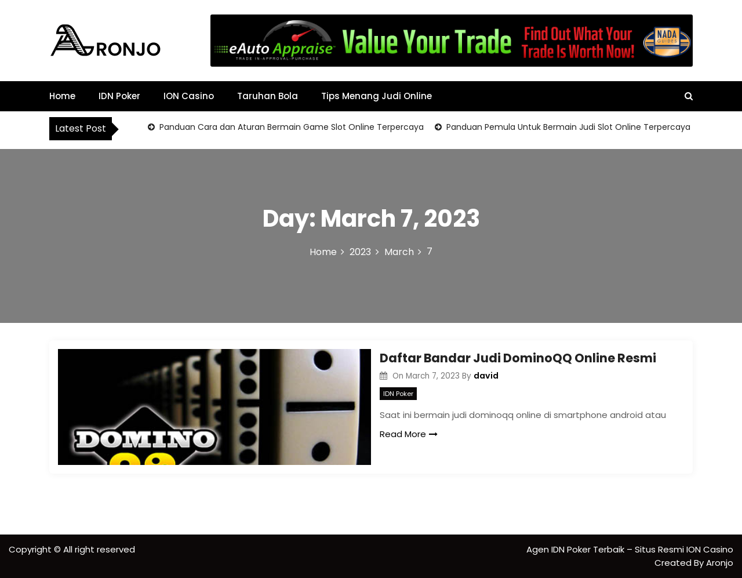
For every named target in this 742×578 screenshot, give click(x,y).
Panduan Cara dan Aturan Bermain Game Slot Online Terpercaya (290, 127)
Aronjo (719, 563)
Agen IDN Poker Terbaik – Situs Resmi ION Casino (629, 549)
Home (62, 96)
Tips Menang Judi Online (376, 96)
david (486, 375)
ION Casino (188, 96)
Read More (409, 434)
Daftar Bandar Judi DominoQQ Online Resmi (518, 358)
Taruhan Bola (267, 96)
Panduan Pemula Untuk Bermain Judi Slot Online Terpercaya (567, 127)
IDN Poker (119, 96)
